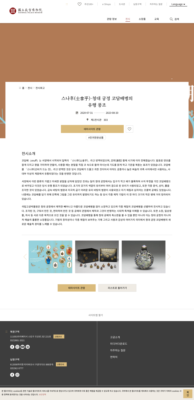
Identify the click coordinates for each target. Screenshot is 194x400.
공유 (145, 88)
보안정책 (42, 394)
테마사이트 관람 (92, 129)
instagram (17, 347)
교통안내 (58, 336)
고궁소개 (115, 337)
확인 (188, 393)
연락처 (113, 357)
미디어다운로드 (118, 344)
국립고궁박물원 (26, 11)
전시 (30, 88)
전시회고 (40, 88)
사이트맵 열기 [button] (95, 315)
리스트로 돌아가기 (117, 288)
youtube (22, 347)
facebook (12, 347)
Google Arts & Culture (28, 347)
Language (177, 4)
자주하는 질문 (117, 350)
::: (67, 4)
